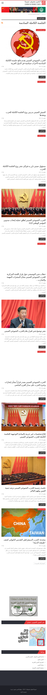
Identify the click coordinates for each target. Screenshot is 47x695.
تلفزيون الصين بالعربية (38, 662)
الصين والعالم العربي (41, 30)
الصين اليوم (41, 659)
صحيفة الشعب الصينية (38, 668)
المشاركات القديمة (40, 563)
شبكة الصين (41, 665)
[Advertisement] (23, 578)
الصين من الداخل (41, 81)
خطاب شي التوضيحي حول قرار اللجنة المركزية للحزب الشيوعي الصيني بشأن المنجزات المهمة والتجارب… (26, 277)
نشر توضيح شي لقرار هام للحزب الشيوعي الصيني (25, 331)
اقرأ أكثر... (42, 77)
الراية (21, 692)
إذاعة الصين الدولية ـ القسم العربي (35, 656)
